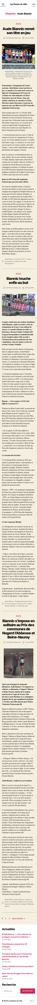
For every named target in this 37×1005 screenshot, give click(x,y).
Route (18, 24)
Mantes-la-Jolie (15, 606)
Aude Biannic (9, 259)
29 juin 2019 (29, 38)
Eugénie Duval (23, 902)
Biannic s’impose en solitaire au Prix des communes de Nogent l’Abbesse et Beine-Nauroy (18, 629)
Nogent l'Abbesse (28, 904)
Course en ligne (10, 604)
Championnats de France (23, 601)
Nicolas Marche (15, 904)
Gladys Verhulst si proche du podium (17, 966)
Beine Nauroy (19, 899)
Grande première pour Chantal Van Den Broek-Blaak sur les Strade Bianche (17, 956)
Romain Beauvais (15, 38)
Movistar (25, 606)
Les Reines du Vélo (18, 4)
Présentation (9, 263)
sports (7, 906)
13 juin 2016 (29, 642)
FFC (23, 259)
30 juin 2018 (29, 288)
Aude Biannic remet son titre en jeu (18, 31)
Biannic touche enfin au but (18, 280)
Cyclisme (18, 259)
